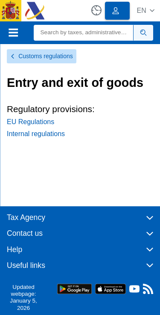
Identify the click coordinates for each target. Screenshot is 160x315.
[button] (145, 10)
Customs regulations (41, 56)
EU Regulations (30, 121)
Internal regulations (36, 133)
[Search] (84, 33)
